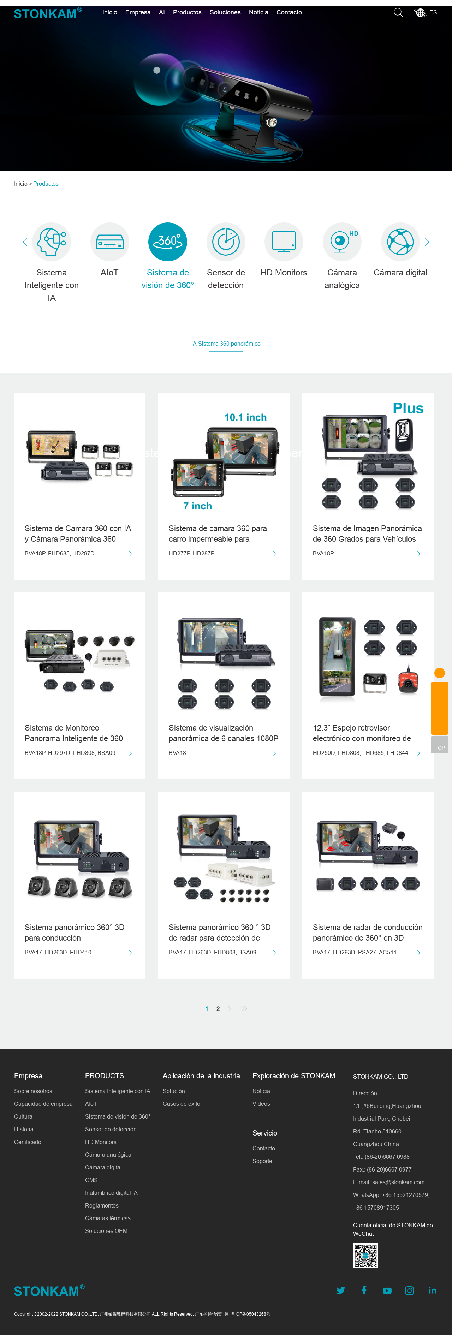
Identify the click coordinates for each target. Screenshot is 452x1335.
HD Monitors (101, 1142)
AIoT (91, 1104)
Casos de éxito (181, 1104)
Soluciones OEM (106, 1231)
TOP (440, 748)
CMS (91, 1180)
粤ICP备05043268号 (250, 1314)
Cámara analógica (108, 1154)
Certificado (27, 1142)
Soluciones (225, 12)
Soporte (262, 1161)
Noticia (258, 12)
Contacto (289, 12)
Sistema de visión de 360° (117, 1116)
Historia (24, 1129)
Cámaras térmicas (108, 1218)
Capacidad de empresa (43, 1104)
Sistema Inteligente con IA (117, 1091)
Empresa (138, 12)
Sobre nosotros (33, 1091)
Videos (261, 1104)
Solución (174, 1091)
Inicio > (23, 183)
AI (162, 12)
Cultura (23, 1116)
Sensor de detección (111, 1129)
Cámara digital (103, 1167)
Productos (187, 12)
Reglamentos (102, 1205)
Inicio (109, 12)
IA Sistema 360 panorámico (226, 346)
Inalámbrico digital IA (111, 1193)
